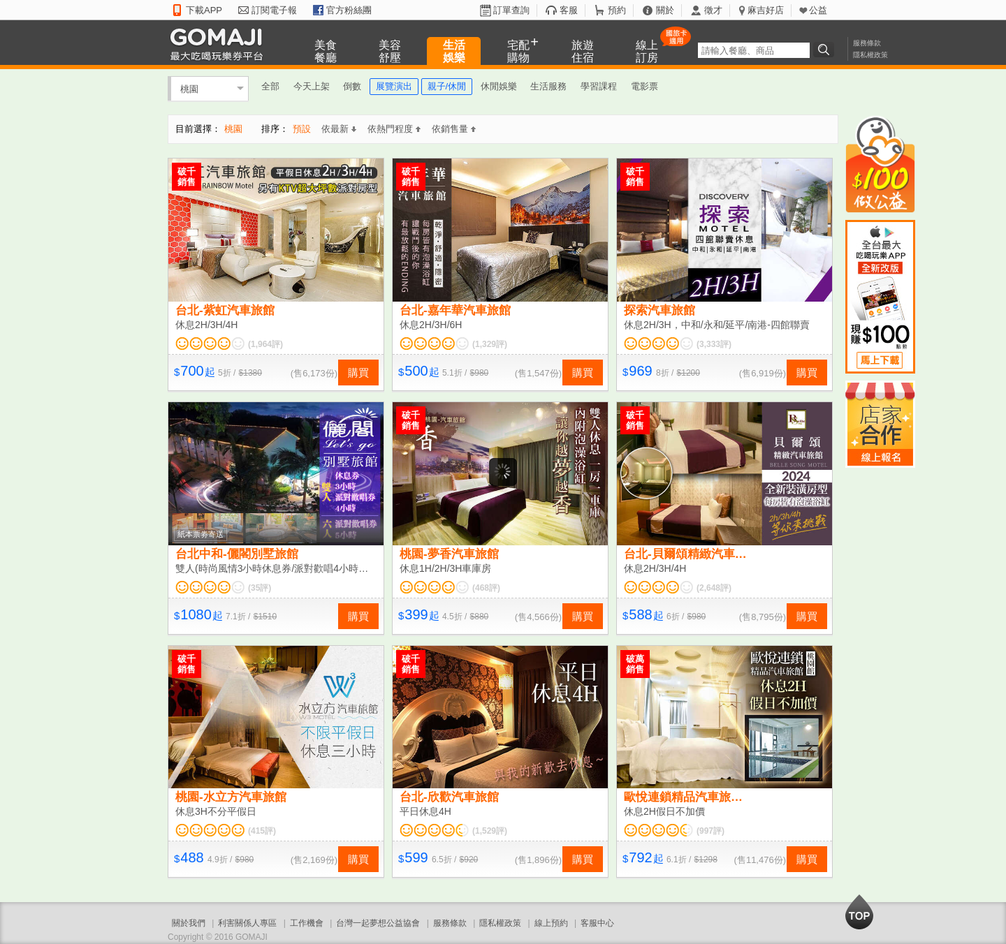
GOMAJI (220, 43)
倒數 (352, 86)
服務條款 (867, 43)
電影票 (644, 86)
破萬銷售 (635, 664)
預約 (617, 10)
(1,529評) (489, 831)
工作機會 (306, 923)
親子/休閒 (447, 86)
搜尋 (825, 49)
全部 (270, 86)
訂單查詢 (511, 10)
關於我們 (188, 923)
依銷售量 (454, 129)
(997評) (710, 831)
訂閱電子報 (274, 10)
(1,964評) (265, 344)
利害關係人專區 (247, 923)
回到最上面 (859, 912)
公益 (818, 10)
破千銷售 (186, 176)
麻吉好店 (766, 10)
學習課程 (599, 86)
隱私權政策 (870, 55)
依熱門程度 (394, 129)
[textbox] (754, 50)
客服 (569, 10)
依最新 (338, 129)
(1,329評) (489, 344)
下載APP (204, 10)
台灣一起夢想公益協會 (378, 923)
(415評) (262, 831)
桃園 (189, 88)
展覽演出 (394, 86)
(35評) (259, 588)
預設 (302, 129)
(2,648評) (714, 588)
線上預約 (551, 923)
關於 (665, 10)
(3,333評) (714, 344)
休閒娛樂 (499, 86)
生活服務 (548, 86)
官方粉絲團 (349, 10)
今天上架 (311, 86)
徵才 (713, 10)
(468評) (486, 588)
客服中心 (597, 923)
